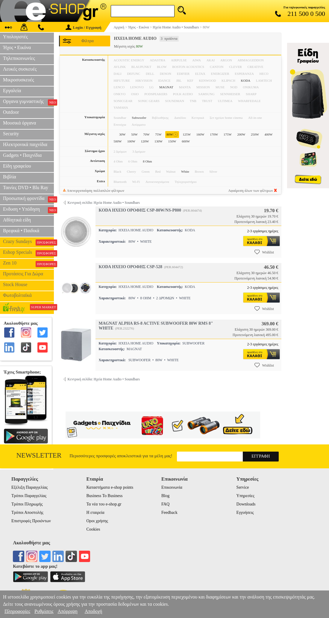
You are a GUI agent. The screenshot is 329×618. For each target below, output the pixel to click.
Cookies (93, 529)
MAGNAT (166, 87)
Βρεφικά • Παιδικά (21, 230)
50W (134, 134)
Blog (165, 496)
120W (145, 141)
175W (228, 134)
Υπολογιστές (15, 36)
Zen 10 (28, 263)
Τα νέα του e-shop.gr (103, 504)
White (185, 171)
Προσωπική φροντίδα (28, 199)
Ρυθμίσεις (43, 611)
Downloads (246, 504)
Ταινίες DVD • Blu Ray (25, 187)
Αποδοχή (93, 611)
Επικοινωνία (171, 487)
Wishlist (264, 252)
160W (200, 134)
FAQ (165, 504)
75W (158, 134)
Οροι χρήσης (97, 521)
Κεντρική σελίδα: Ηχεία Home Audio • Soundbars (103, 203)
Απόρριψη (67, 611)
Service (242, 487)
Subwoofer (139, 117)
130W (158, 141)
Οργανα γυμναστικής (28, 102)
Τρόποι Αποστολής (27, 512)
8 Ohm (147, 161)
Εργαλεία (12, 90)
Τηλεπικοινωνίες (19, 58)
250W (255, 134)
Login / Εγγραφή (83, 27)
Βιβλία (9, 176)
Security (11, 133)
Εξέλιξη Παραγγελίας (29, 487)
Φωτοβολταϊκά (17, 295)
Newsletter (39, 455)
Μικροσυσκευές (18, 79)
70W (146, 134)
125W (187, 134)
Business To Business (104, 496)
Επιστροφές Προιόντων (31, 521)
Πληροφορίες (17, 611)
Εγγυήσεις (245, 512)
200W (241, 134)
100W (131, 141)
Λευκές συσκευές (20, 69)
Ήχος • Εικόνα (17, 47)
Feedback (169, 512)
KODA (246, 80)
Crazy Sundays (28, 242)
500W (117, 141)
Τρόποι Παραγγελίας (28, 496)
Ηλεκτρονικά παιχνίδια (25, 144)
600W (186, 141)
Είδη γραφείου (17, 165)
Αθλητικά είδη (17, 219)
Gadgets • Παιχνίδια (22, 155)
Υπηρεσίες (245, 496)
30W (122, 134)
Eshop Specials (28, 253)
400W (268, 134)
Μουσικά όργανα (19, 122)
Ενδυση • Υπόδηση (28, 209)
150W (172, 141)
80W (172, 134)
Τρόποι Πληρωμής (27, 504)
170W (214, 134)
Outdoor (11, 112)
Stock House (15, 284)
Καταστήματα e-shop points (109, 487)
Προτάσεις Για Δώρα (23, 273)
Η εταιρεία (95, 512)
